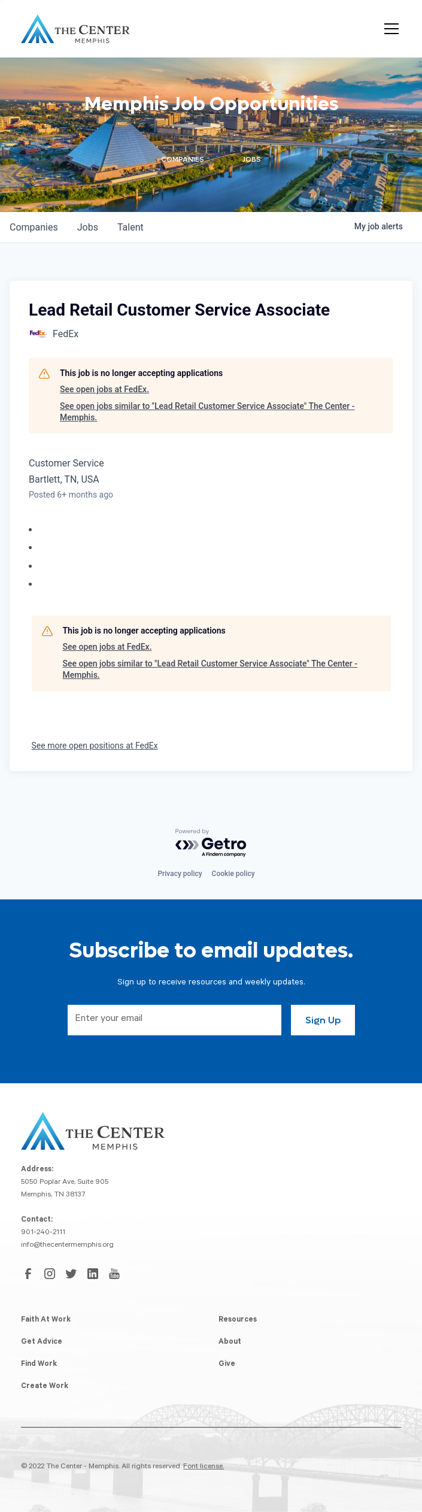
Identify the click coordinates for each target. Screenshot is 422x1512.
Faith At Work (46, 1320)
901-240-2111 (43, 1233)
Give (226, 1365)
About (229, 1342)
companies (34, 227)
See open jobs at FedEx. (104, 389)
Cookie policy (233, 873)
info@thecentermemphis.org (67, 1245)
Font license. (203, 1467)
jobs (87, 227)
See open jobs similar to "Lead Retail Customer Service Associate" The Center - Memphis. (207, 412)
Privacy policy (179, 873)
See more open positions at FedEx (95, 745)
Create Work (44, 1387)
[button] (389, 28)
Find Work (39, 1365)
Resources (237, 1320)
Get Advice (41, 1342)
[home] (75, 28)
